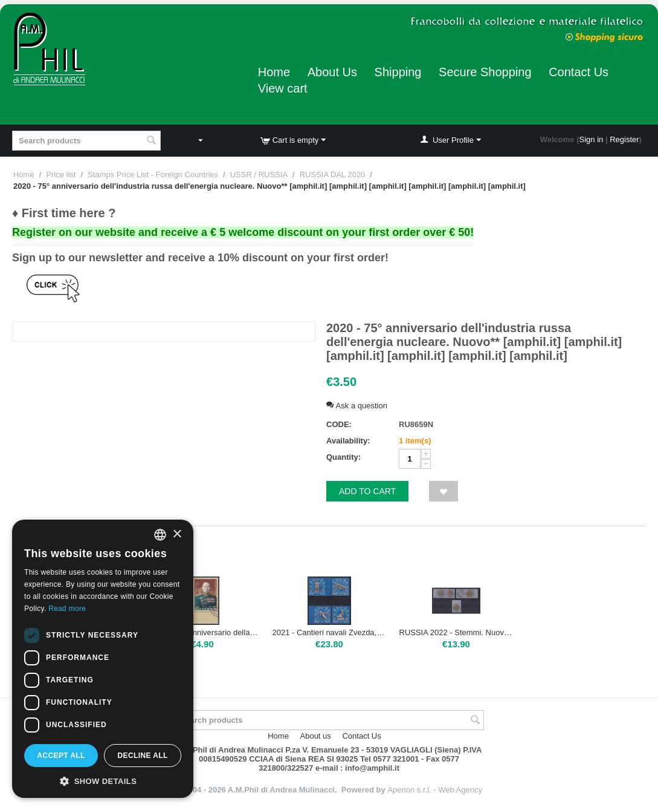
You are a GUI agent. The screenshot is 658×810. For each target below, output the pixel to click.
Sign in (591, 139)
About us (315, 735)
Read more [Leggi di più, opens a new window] (67, 608)
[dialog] (102, 659)
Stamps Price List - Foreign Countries (153, 174)
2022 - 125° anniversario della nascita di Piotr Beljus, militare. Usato (203, 632)
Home (274, 72)
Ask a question (356, 405)
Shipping (398, 72)
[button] (102, 780)
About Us (332, 72)
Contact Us (578, 72)
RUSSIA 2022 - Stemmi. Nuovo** (456, 632)
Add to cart (367, 491)
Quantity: (343, 457)
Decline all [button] (142, 755)
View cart (283, 88)
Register (624, 139)
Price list (61, 174)
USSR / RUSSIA (259, 174)
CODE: (339, 424)
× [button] (176, 534)
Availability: (348, 440)
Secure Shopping (485, 72)
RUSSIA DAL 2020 (333, 174)
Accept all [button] (61, 755)
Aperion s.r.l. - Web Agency (434, 789)
